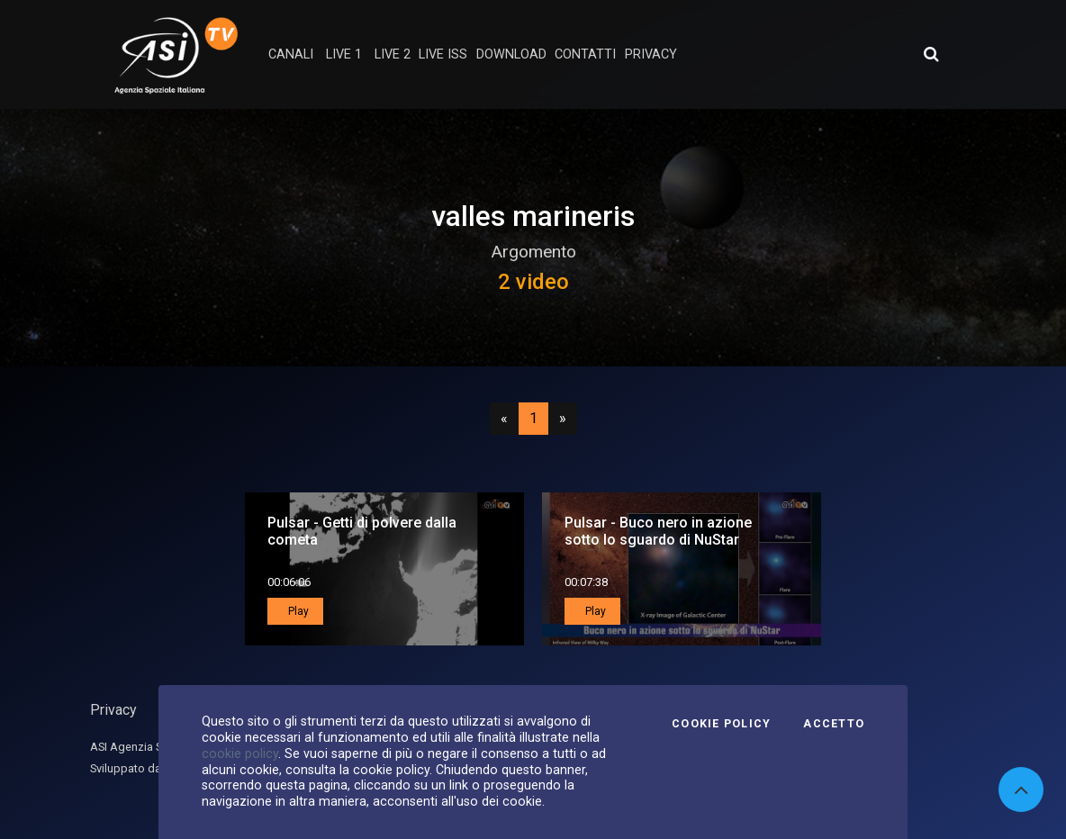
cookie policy (240, 753)
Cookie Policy (721, 723)
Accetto (833, 723)
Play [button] (297, 611)
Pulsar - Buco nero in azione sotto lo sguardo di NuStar (658, 531)
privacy (651, 54)
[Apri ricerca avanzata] (931, 54)
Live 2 (393, 54)
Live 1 (344, 54)
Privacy (113, 709)
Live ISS (443, 54)
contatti (585, 54)
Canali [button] (290, 54)
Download (511, 54)
